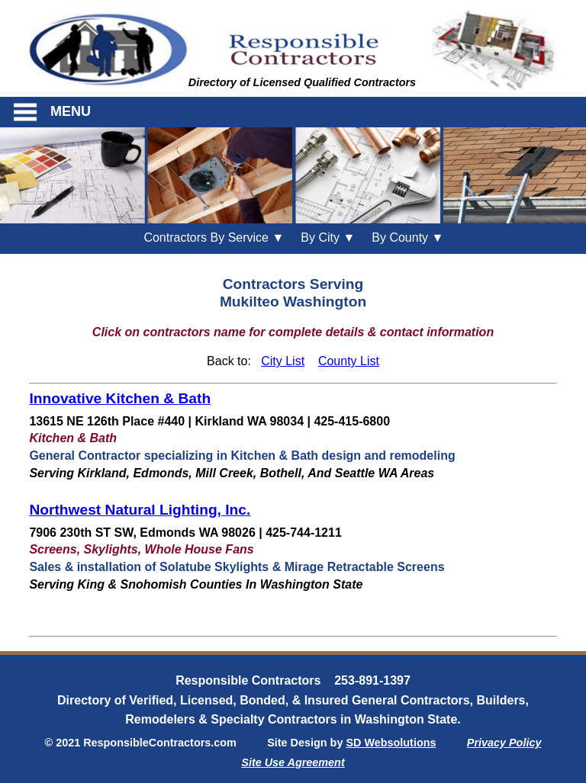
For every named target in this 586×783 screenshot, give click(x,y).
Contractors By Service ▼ (213, 237)
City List (282, 361)
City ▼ (328, 237)
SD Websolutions (391, 742)
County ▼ (407, 237)
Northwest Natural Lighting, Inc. (139, 510)
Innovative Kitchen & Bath (120, 398)
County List (348, 361)
